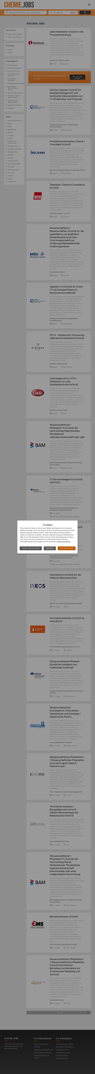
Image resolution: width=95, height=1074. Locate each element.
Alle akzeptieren (66, 548)
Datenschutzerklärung (63, 541)
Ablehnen (50, 548)
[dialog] (47, 537)
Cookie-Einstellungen (31, 548)
